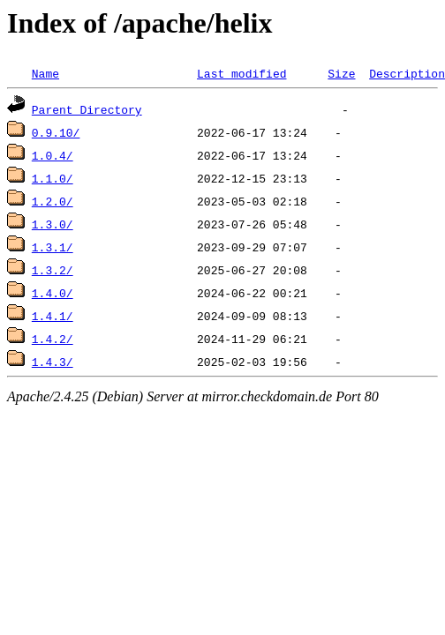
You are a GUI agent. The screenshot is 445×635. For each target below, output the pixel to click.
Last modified (241, 73)
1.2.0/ (52, 201)
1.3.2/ (52, 270)
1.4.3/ (52, 362)
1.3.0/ (52, 224)
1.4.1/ (52, 316)
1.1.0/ (52, 178)
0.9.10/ (56, 132)
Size (341, 73)
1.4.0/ (52, 293)
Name (45, 73)
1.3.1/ (52, 247)
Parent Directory (87, 109)
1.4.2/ (52, 339)
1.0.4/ (52, 155)
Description (407, 73)
